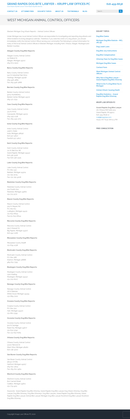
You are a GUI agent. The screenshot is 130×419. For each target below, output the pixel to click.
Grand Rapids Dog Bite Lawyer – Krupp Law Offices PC (48, 4)
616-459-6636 (115, 4)
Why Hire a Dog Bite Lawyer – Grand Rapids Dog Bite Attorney (109, 79)
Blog (85, 11)
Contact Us (12, 11)
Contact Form (101, 67)
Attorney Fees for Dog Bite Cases (109, 59)
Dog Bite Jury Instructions (106, 51)
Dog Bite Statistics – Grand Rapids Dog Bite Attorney (107, 95)
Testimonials (73, 11)
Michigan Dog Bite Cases (106, 63)
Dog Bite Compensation (105, 55)
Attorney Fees (27, 11)
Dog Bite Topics (44, 11)
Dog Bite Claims (102, 36)
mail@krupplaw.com (103, 117)
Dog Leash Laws (102, 47)
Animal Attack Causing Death (108, 90)
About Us (59, 11)
